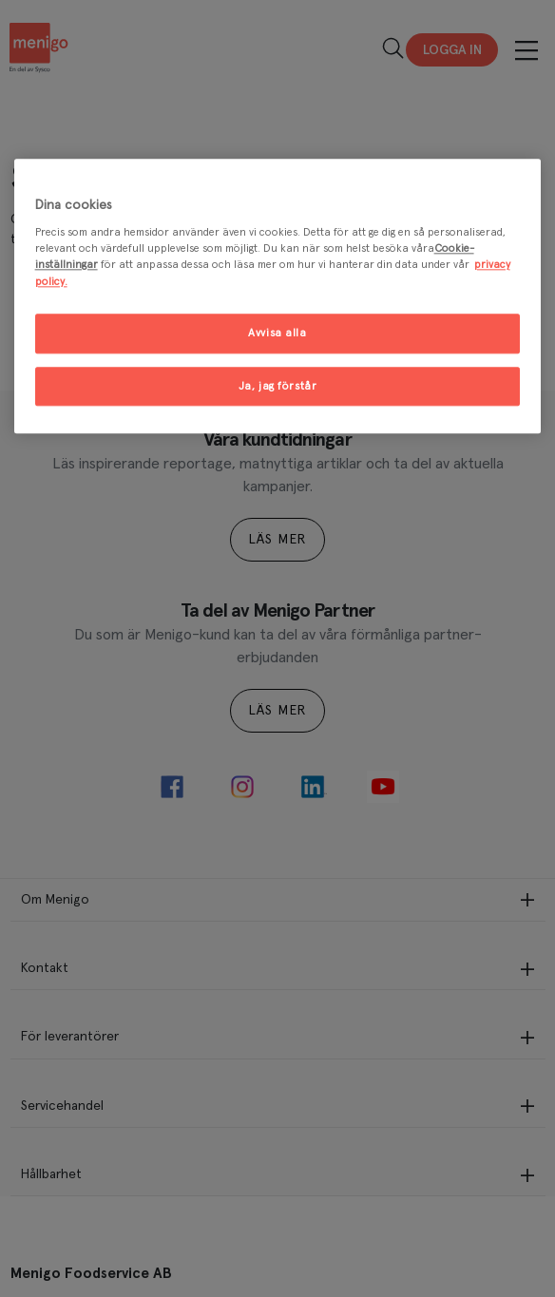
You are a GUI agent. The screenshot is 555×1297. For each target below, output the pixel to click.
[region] (278, 296)
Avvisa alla (277, 333)
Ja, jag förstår (278, 386)
